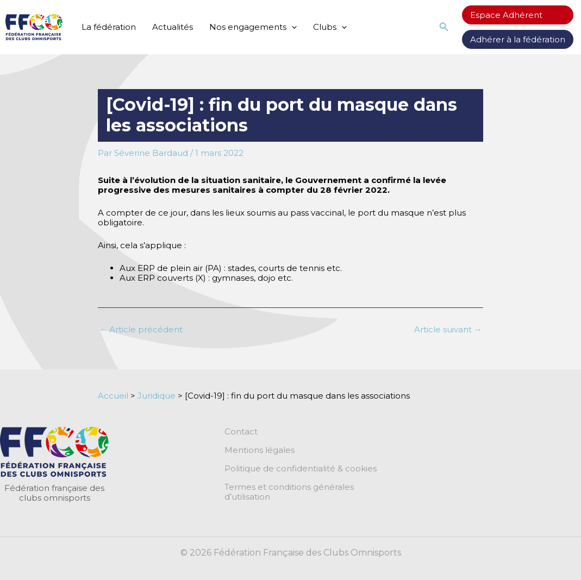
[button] (444, 27)
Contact (241, 432)
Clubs (330, 27)
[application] (291, 27)
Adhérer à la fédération (517, 39)
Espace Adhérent (506, 15)
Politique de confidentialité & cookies (300, 469)
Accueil (113, 395)
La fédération (109, 27)
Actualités (172, 27)
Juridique (157, 395)
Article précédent (141, 329)
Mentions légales (259, 450)
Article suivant (448, 329)
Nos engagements (253, 27)
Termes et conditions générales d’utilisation (289, 492)
